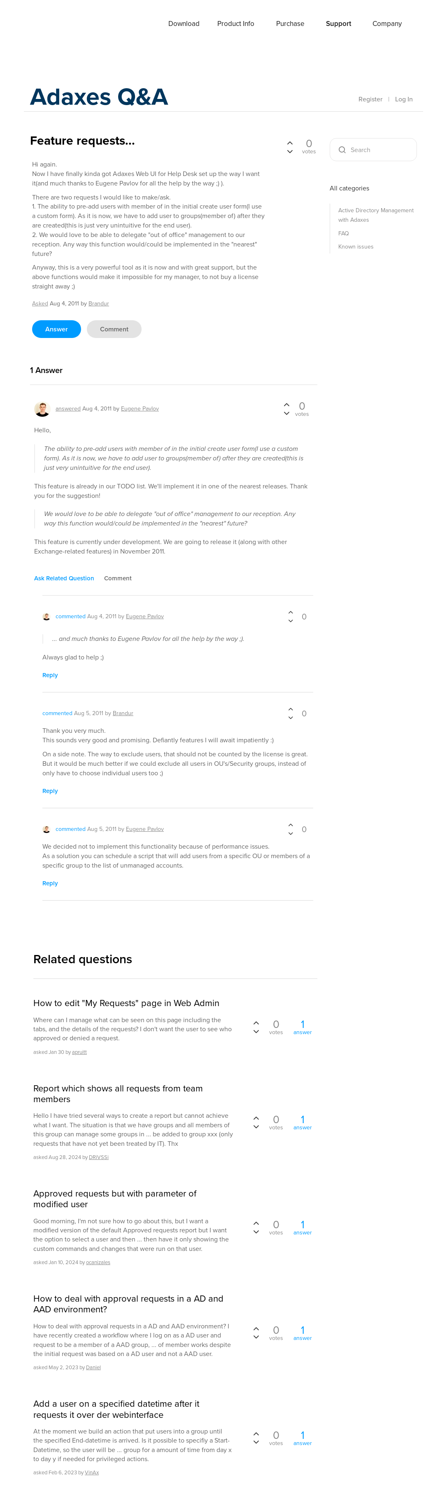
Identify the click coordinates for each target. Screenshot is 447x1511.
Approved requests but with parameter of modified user (114, 1199)
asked (40, 303)
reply (50, 675)
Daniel (93, 1367)
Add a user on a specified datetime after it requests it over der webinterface (116, 1409)
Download (184, 24)
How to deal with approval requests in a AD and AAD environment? (128, 1304)
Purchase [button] (290, 24)
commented (71, 616)
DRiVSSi (99, 1157)
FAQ (343, 233)
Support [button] (338, 24)
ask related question (64, 578)
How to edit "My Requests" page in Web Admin (126, 1003)
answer (56, 329)
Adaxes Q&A (100, 96)
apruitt (79, 1052)
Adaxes (62, 24)
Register (370, 99)
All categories (349, 188)
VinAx (92, 1472)
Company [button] (387, 24)
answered (68, 408)
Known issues (356, 246)
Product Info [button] (235, 24)
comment (114, 329)
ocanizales (98, 1262)
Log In (404, 99)
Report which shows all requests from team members (118, 1094)
